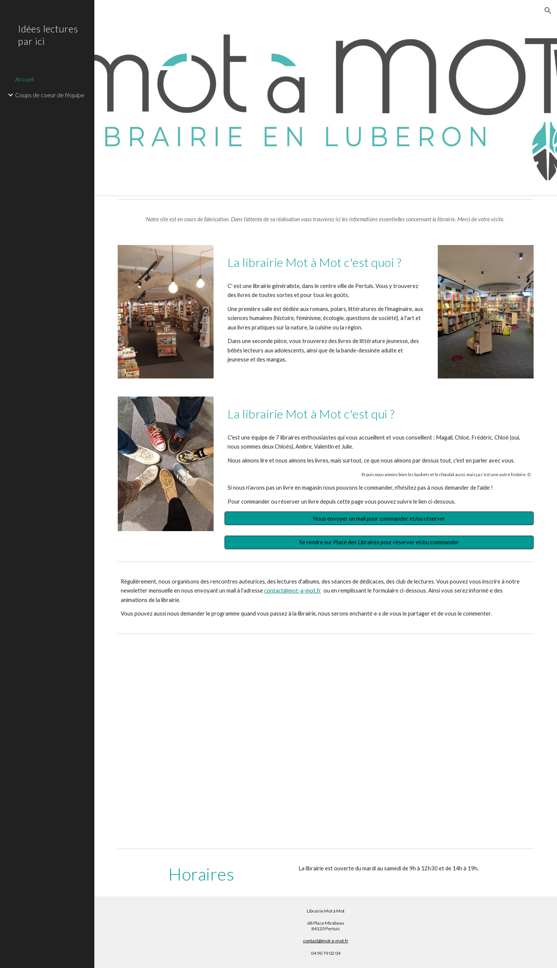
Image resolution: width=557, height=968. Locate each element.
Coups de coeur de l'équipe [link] (50, 94)
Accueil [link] (24, 79)
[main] (326, 219)
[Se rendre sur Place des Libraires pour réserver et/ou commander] (379, 542)
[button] (548, 11)
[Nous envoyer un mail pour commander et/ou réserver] (379, 518)
